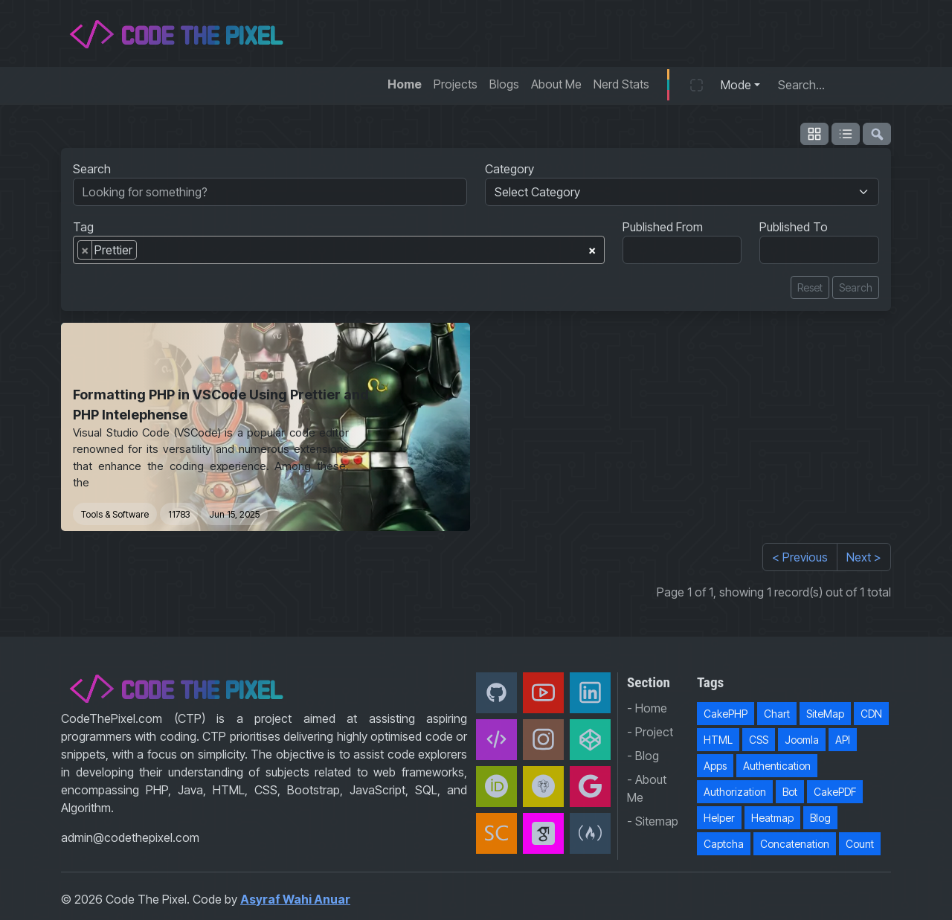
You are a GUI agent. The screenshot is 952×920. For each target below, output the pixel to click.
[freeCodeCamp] (590, 833)
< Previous (800, 557)
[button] (696, 84)
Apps (715, 765)
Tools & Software (115, 514)
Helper (719, 817)
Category (509, 168)
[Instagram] (543, 739)
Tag (83, 226)
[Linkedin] (590, 692)
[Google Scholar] (543, 833)
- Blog (643, 755)
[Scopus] (496, 833)
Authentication (777, 765)
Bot (789, 791)
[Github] (496, 692)
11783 (179, 514)
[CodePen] (590, 739)
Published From (663, 226)
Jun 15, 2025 (234, 514)
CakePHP (725, 713)
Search (92, 168)
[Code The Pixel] (496, 739)
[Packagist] (543, 786)
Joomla (802, 739)
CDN (871, 713)
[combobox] (339, 250)
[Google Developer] (590, 786)
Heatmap (772, 817)
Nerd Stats (621, 84)
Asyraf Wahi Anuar (295, 899)
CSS (758, 739)
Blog (820, 817)
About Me (556, 84)
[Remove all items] (592, 247)
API (842, 739)
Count (860, 843)
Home (404, 84)
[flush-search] (877, 134)
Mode (736, 84)
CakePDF (835, 791)
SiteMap (825, 713)
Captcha (724, 843)
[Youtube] (543, 692)
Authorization (735, 791)
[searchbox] (145, 253)
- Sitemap (652, 821)
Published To (793, 226)
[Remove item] (85, 250)
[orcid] (496, 786)
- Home (647, 708)
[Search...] (830, 84)
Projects (455, 84)
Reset (810, 287)
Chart (777, 713)
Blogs (504, 84)
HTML (718, 739)
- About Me (646, 788)
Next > (863, 557)
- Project (650, 731)
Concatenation (794, 843)
